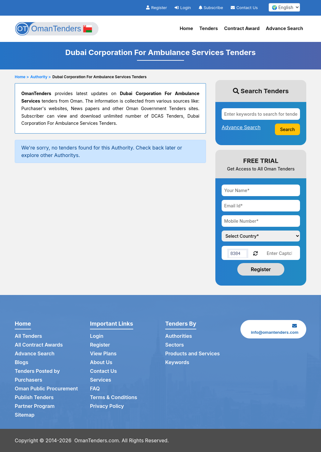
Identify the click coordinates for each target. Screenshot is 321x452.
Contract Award (242, 28)
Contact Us (244, 7)
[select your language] (284, 7)
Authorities (178, 336)
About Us (101, 362)
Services (100, 380)
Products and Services (192, 354)
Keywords (177, 362)
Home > (22, 76)
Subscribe (211, 7)
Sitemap (24, 415)
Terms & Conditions (113, 397)
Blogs (21, 362)
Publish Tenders (34, 397)
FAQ (95, 389)
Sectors (174, 345)
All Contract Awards (39, 345)
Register (156, 7)
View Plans (103, 354)
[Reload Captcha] (255, 253)
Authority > (40, 76)
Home (186, 28)
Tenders (208, 28)
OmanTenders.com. (97, 440)
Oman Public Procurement (46, 389)
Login (183, 7)
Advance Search (284, 28)
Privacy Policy (107, 406)
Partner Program (35, 406)
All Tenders (28, 336)
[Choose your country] (261, 236)
